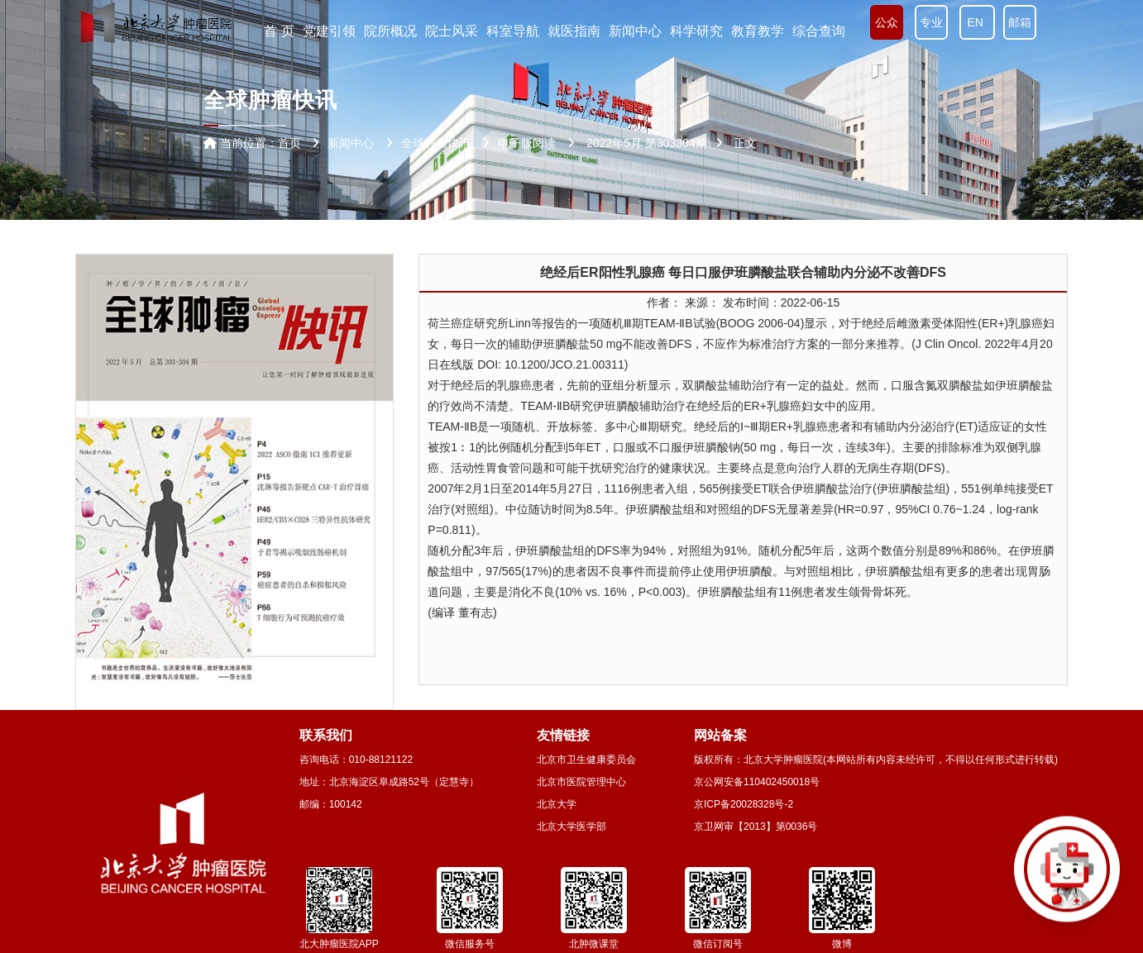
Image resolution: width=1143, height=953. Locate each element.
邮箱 (1019, 22)
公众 (886, 22)
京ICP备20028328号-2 (743, 804)
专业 (931, 22)
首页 (289, 143)
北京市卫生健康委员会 (586, 759)
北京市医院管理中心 (581, 782)
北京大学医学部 (571, 826)
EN (977, 22)
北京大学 (556, 804)
